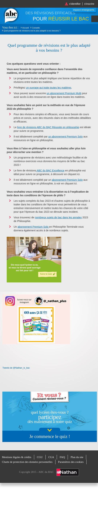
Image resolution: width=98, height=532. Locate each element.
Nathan (68, 472)
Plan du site (77, 457)
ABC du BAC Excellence (50, 170)
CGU (40, 457)
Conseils (36, 28)
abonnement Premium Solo (67, 179)
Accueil (25, 28)
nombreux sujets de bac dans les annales (58, 217)
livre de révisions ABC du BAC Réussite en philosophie (48, 127)
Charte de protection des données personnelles (27, 461)
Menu (94, 19)
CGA (51, 457)
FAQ (62, 457)
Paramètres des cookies (71, 461)
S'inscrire (89, 3)
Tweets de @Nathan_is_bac (16, 368)
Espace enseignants (83, 9)
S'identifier (75, 3)
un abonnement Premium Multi (64, 93)
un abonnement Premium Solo (65, 136)
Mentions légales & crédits (16, 457)
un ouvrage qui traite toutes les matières (48, 87)
